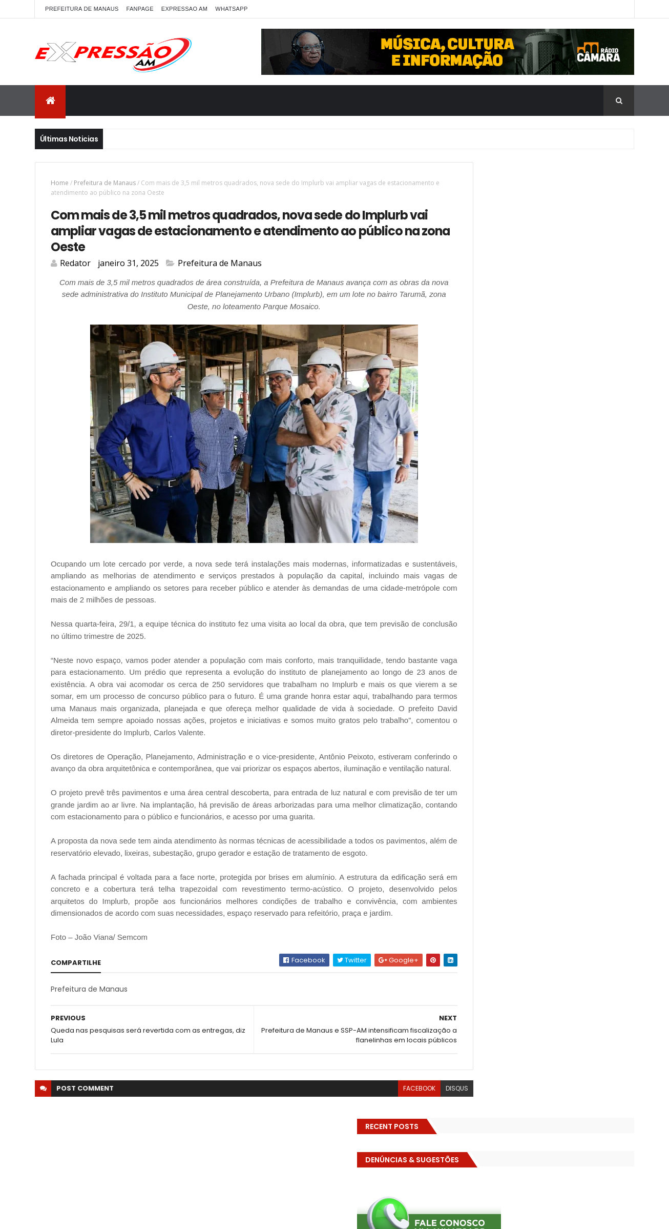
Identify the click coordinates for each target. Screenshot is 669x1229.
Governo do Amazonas (489, 516)
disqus (412, 1150)
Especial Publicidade (549, 480)
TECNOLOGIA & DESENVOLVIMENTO (505, 623)
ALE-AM (464, 390)
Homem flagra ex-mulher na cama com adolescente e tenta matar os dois (563, 868)
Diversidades (605, 426)
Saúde (615, 587)
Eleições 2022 (562, 444)
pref (568, 570)
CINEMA (587, 408)
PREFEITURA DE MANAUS (82, 9)
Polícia (463, 570)
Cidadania (511, 408)
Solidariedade (536, 605)
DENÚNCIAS (507, 426)
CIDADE (551, 408)
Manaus (589, 534)
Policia (592, 552)
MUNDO (557, 552)
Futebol (528, 498)
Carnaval (467, 408)
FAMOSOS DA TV (478, 498)
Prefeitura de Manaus (105, 182)
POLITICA (500, 570)
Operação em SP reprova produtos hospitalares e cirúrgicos (556, 813)
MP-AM (522, 552)
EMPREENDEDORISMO (540, 462)
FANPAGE (140, 9)
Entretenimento (479, 480)
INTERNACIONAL (540, 534)
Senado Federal (477, 605)
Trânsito (584, 623)
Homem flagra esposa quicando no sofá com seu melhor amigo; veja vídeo (562, 694)
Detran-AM (554, 426)
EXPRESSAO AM (184, 9)
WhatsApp (231, 9)
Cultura (465, 426)
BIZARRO (549, 390)
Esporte (606, 480)
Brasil (609, 390)
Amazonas (506, 390)
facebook (374, 1150)
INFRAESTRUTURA (478, 534)
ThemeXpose (169, 1215)
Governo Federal (565, 516)
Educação (512, 444)
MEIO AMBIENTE (476, 552)
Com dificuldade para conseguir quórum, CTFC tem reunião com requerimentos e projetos (551, 754)
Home (60, 182)
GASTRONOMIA (575, 498)
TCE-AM (583, 605)
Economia (469, 444)
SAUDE (583, 587)
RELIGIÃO (547, 587)
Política (538, 570)
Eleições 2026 (474, 462)
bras (582, 390)
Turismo (466, 641)
